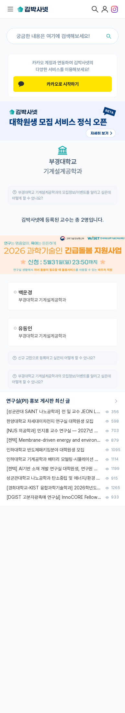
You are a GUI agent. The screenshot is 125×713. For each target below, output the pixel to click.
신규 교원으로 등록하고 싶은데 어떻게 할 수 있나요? (56, 358)
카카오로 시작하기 (48, 84)
